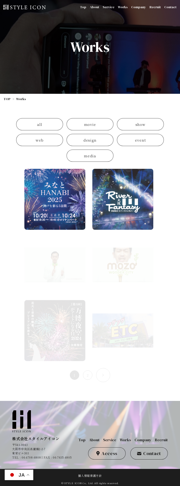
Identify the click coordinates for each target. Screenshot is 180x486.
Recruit (155, 7)
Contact (170, 7)
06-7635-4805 (62, 457)
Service (108, 7)
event (140, 140)
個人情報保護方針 (90, 476)
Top (83, 7)
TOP (7, 99)
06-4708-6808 (31, 457)
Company (138, 7)
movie (90, 124)
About (94, 7)
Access (106, 453)
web (40, 140)
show (140, 124)
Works (123, 7)
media (90, 155)
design (90, 140)
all (39, 124)
